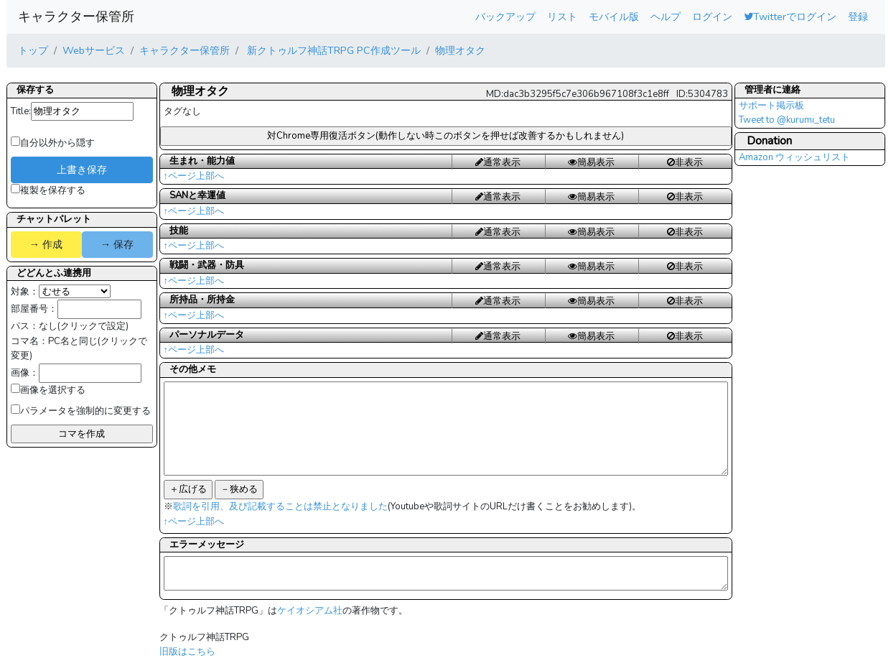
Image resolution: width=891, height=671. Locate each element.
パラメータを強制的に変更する (81, 410)
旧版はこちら (187, 651)
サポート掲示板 (771, 105)
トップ (33, 50)
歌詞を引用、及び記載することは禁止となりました (280, 506)
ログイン (712, 16)
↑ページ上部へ (194, 176)
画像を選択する (48, 390)
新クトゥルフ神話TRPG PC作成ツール (332, 50)
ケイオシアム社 (309, 610)
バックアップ (505, 16)
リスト (562, 16)
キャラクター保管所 (76, 16)
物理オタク (460, 50)
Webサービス (93, 50)
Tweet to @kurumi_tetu (787, 120)
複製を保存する (48, 190)
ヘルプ (665, 16)
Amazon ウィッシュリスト (794, 157)
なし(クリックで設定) (84, 326)
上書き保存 (82, 169)
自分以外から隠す (53, 142)
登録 (858, 16)
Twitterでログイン (790, 16)
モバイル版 (614, 16)
